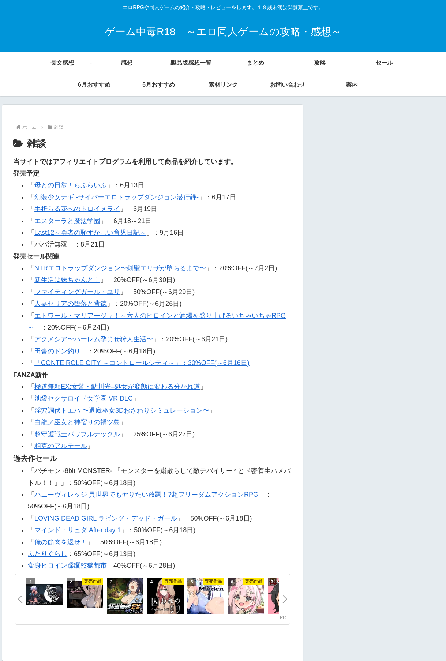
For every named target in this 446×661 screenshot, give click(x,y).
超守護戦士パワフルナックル (77, 434)
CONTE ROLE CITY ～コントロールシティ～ (108, 363)
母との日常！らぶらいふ (70, 185)
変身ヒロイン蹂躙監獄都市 (67, 565)
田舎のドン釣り (57, 351)
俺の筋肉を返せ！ (60, 542)
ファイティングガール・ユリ (77, 292)
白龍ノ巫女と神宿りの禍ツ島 (77, 422)
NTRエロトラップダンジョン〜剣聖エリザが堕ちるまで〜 (120, 268)
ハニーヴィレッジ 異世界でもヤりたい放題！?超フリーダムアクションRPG (146, 494)
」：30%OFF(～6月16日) (212, 363)
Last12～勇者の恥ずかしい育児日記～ (90, 232)
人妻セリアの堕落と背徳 (70, 303)
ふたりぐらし (47, 553)
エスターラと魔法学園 (67, 221)
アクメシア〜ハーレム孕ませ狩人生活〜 (93, 339)
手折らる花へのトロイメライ (77, 209)
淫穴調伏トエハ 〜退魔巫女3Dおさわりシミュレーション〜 (121, 410)
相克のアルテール (60, 446)
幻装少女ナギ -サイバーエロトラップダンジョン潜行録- (116, 197)
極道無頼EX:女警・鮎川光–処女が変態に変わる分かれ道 (117, 386)
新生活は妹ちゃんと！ (67, 279)
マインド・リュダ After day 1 (77, 530)
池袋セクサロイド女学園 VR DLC (83, 398)
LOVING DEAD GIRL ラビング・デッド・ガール (105, 518)
